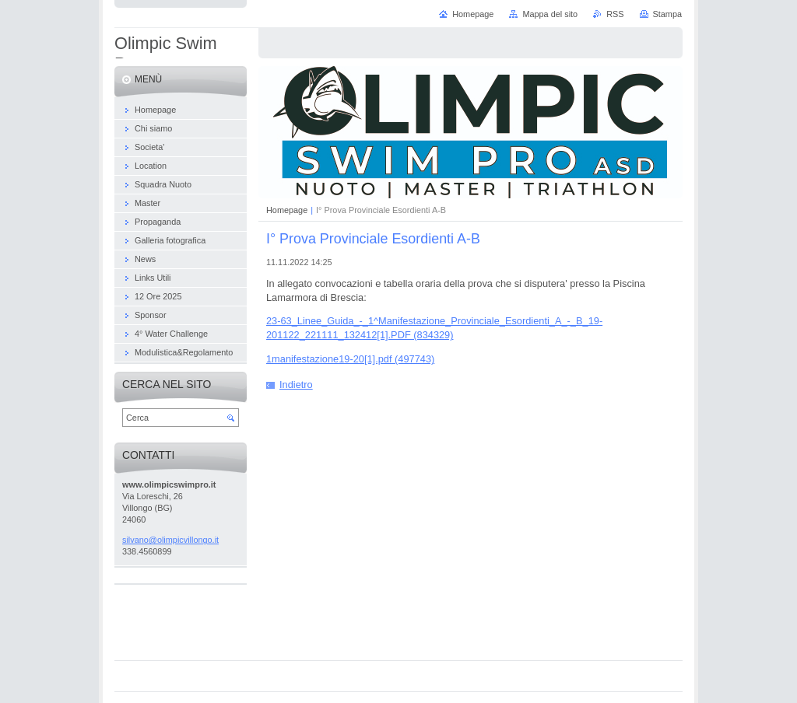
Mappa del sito (550, 14)
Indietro (296, 384)
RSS (614, 14)
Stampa (667, 14)
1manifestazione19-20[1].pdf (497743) (350, 359)
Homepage (286, 210)
